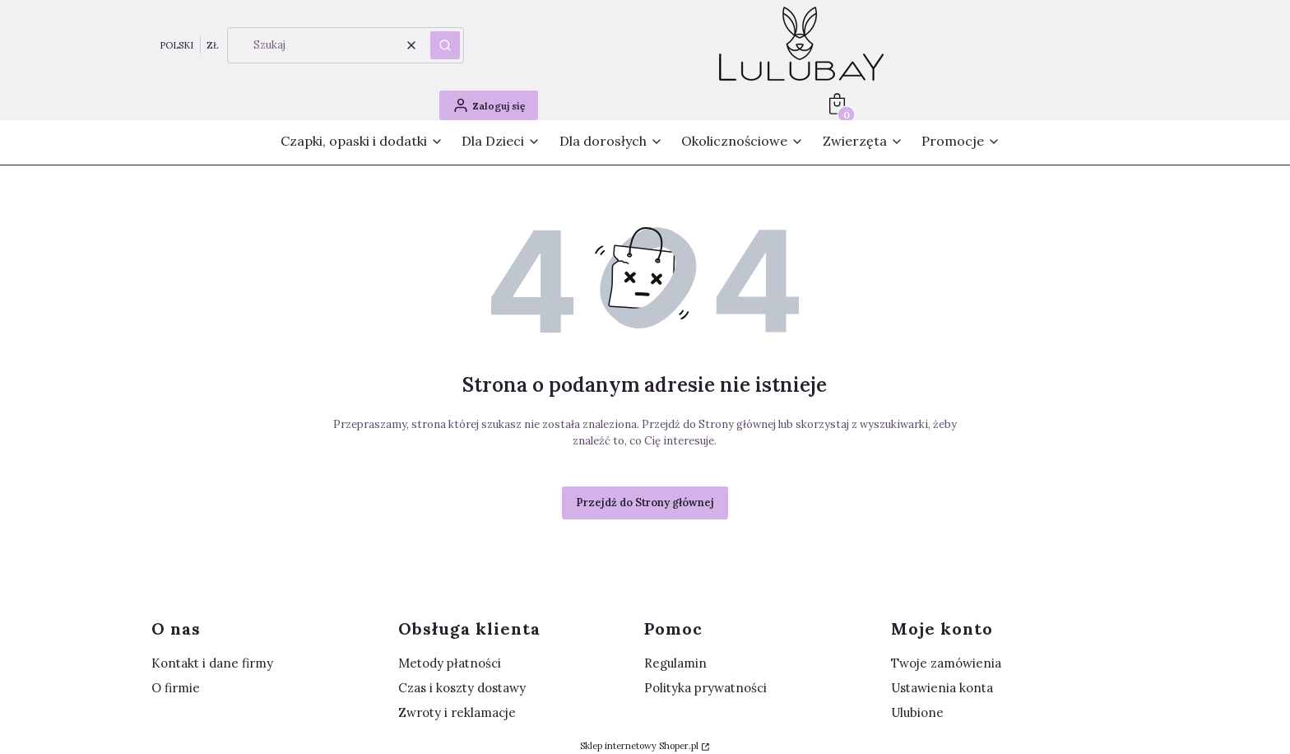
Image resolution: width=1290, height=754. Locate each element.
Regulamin (675, 663)
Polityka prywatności (705, 688)
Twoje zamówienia (946, 663)
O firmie (175, 688)
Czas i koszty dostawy (462, 688)
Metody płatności (449, 663)
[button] (445, 45)
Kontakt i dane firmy (212, 663)
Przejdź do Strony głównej (645, 503)
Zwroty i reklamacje (457, 712)
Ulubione (917, 712)
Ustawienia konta (942, 688)
